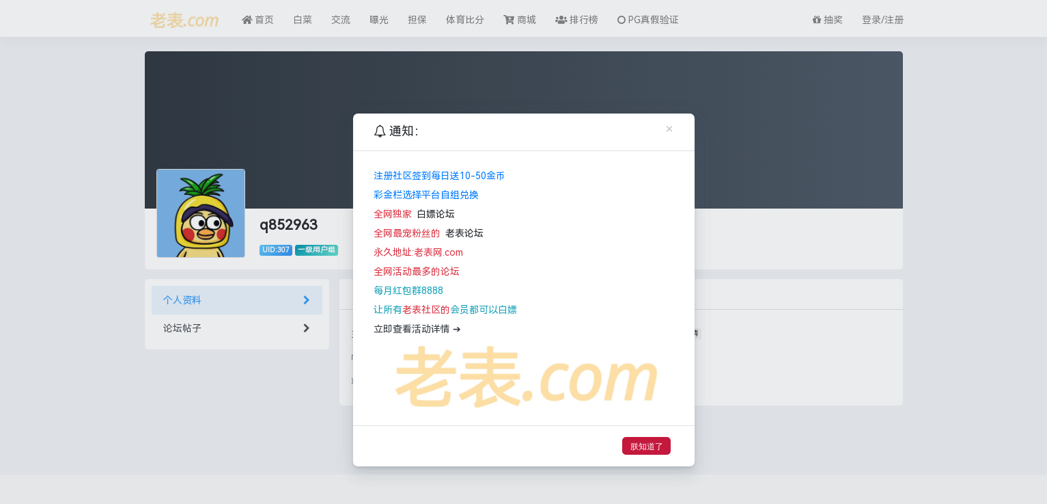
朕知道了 (646, 446)
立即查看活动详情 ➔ (417, 329)
